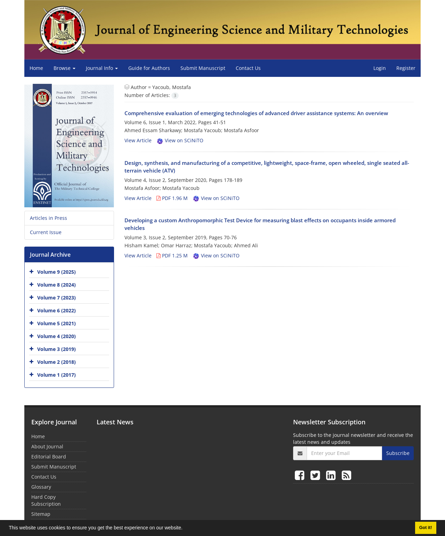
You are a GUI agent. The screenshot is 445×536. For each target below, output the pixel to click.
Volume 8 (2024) (56, 284)
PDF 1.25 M (172, 255)
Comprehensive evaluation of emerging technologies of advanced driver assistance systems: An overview (256, 113)
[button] (185, 529)
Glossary (41, 486)
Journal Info (102, 68)
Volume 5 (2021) (56, 323)
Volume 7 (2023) (56, 297)
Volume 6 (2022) (56, 310)
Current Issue (46, 232)
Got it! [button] (425, 527)
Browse (64, 68)
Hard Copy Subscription (46, 500)
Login (379, 68)
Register (405, 68)
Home (36, 68)
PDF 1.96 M (172, 198)
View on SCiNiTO (179, 140)
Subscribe (398, 453)
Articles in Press (48, 218)
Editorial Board (48, 456)
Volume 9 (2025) (56, 272)
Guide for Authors (149, 68)
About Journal (47, 446)
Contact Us (248, 68)
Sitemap (40, 514)
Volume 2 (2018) (56, 362)
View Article (138, 140)
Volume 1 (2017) (56, 374)
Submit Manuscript (202, 68)
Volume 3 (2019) (56, 349)
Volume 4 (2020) (56, 336)
